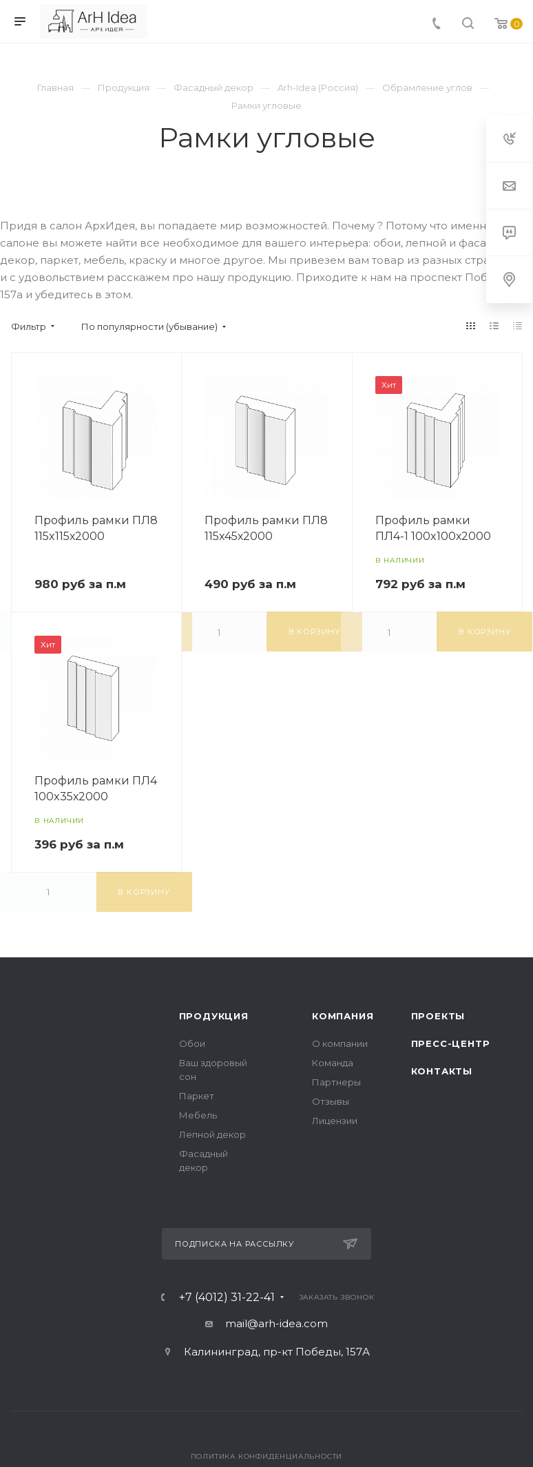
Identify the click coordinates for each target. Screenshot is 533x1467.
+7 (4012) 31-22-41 (227, 1297)
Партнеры (336, 1082)
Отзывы (330, 1101)
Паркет (196, 1095)
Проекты (438, 1015)
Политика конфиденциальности (267, 1456)
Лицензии (334, 1120)
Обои (192, 1043)
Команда (332, 1062)
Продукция (214, 1015)
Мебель (198, 1115)
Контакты (441, 1070)
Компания (342, 1015)
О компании (340, 1043)
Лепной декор (212, 1134)
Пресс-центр (450, 1043)
